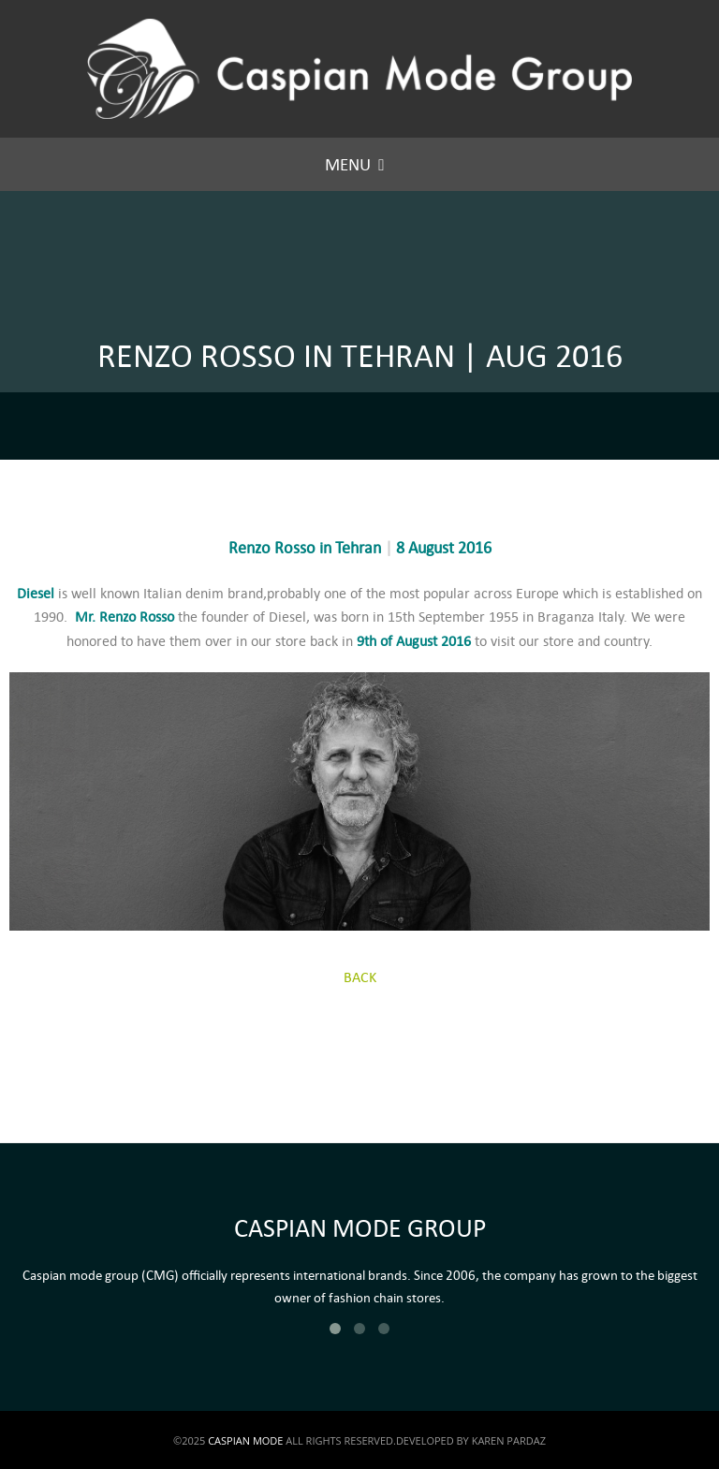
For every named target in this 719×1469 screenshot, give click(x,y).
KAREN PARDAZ (509, 1440)
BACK (360, 977)
